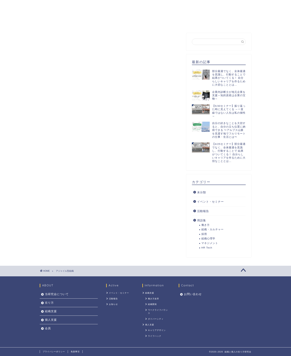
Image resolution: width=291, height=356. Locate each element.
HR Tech (206, 247)
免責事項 (75, 351)
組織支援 (139, 23)
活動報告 (203, 211)
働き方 (205, 225)
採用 (204, 234)
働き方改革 (153, 299)
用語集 (201, 220)
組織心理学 (208, 238)
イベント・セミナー (210, 201)
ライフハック (154, 336)
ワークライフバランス (158, 311)
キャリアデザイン (157, 330)
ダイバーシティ (156, 319)
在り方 (119, 23)
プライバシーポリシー (54, 351)
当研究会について (94, 23)
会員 (179, 23)
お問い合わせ (200, 23)
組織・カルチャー (212, 229)
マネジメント (209, 243)
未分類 (201, 192)
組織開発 (152, 304)
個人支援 (160, 23)
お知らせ (113, 304)
